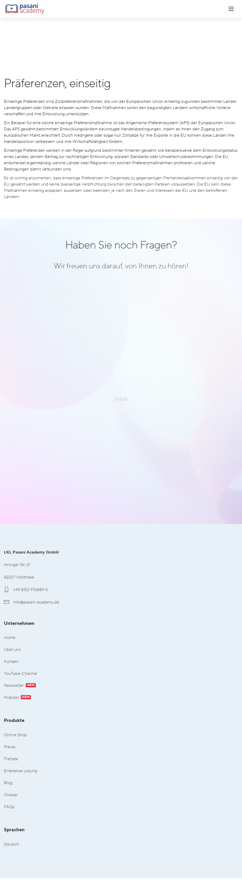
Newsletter (20, 685)
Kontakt (11, 661)
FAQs (9, 806)
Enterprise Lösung (20, 771)
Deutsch (11, 844)
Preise (9, 747)
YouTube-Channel (20, 673)
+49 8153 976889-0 (26, 589)
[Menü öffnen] (231, 9)
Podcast (17, 697)
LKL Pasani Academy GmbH (24, 8)
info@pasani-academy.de (31, 602)
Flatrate (11, 759)
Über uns (12, 649)
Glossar (11, 794)
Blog (8, 783)
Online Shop (15, 735)
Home (9, 637)
